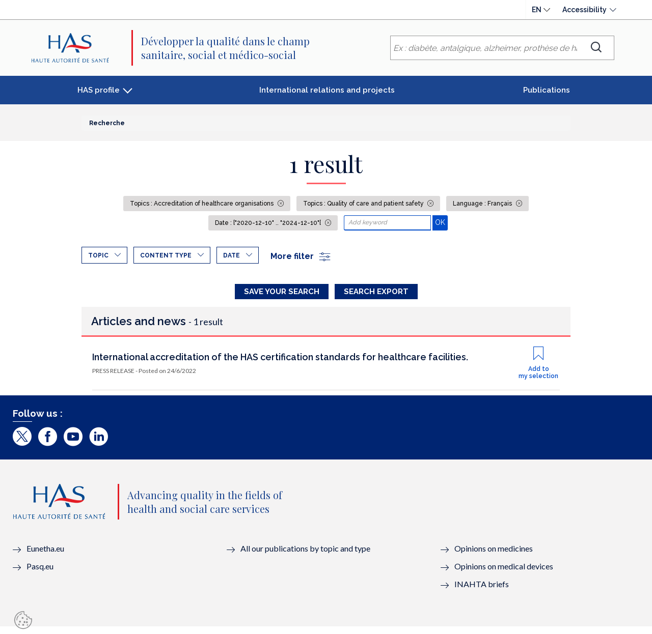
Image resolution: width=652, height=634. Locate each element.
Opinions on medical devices (503, 574)
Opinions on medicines (493, 556)
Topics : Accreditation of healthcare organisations (202, 203)
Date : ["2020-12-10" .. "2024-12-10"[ (268, 222)
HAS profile (98, 90)
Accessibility (584, 10)
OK (441, 222)
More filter (301, 256)
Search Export (376, 291)
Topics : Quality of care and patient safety (364, 203)
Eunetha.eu (45, 556)
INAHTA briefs (481, 592)
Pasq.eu (39, 574)
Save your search (281, 291)
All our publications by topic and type (305, 556)
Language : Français (483, 203)
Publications (546, 90)
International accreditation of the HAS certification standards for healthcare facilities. (280, 364)
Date (231, 255)
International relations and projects (327, 90)
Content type (166, 255)
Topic (98, 255)
